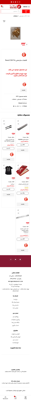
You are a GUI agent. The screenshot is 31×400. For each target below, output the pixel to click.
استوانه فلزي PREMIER (23, 139)
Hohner (25, 103)
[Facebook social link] (20, 2)
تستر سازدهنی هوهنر (23, 184)
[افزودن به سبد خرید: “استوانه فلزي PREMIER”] (18, 121)
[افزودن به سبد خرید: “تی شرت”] (4, 165)
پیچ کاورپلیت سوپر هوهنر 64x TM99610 (9, 140)
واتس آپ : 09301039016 (15, 279)
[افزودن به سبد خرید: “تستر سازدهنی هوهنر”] (18, 165)
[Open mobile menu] (26, 6)
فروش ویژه (26, 11)
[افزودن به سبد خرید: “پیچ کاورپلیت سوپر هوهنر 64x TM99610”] (4, 121)
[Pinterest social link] (15, 2)
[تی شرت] (8, 171)
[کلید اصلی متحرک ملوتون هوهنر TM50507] (22, 216)
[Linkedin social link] (13, 2)
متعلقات (15, 16)
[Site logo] (15, 7)
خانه (29, 16)
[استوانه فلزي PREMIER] (22, 127)
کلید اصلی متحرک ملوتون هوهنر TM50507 (24, 230)
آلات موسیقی (22, 16)
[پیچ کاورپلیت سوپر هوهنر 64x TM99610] (8, 127)
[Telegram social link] (11, 2)
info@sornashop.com (15, 281)
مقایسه (23, 90)
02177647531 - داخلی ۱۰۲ (15, 276)
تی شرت (12, 184)
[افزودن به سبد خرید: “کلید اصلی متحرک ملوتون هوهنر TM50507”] (18, 210)
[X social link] (18, 2)
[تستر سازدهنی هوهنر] (22, 171)
